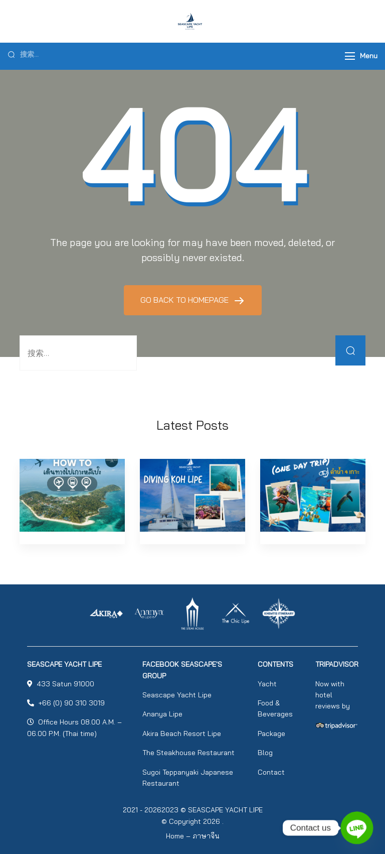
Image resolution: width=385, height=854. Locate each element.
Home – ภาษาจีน (193, 835)
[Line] (356, 827)
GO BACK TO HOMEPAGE (185, 300)
